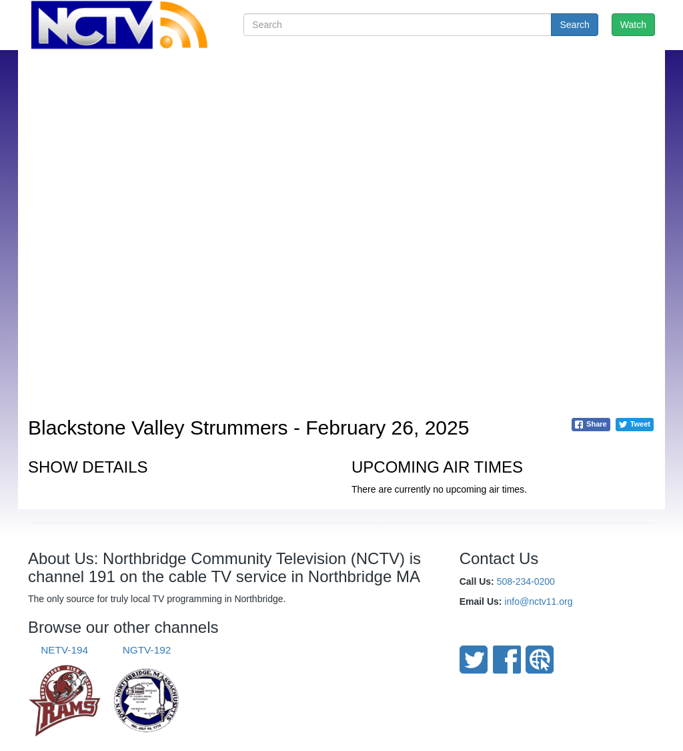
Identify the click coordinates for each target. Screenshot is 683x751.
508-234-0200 (526, 581)
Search (574, 24)
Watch (633, 24)
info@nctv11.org (538, 601)
